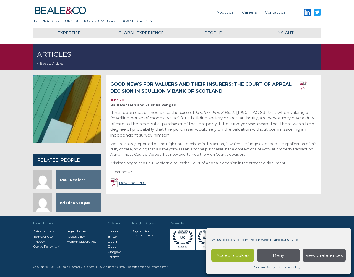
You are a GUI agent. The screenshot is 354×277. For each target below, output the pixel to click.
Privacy (39, 242)
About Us (225, 12)
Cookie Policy (264, 267)
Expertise (69, 32)
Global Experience (141, 32)
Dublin (113, 242)
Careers (249, 12)
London (113, 231)
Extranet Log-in (45, 231)
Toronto (113, 257)
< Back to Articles (50, 64)
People (213, 32)
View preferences (324, 255)
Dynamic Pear (159, 267)
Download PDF (308, 86)
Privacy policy (289, 267)
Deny (278, 255)
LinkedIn (307, 12)
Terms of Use (43, 237)
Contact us (275, 12)
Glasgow (114, 252)
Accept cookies (233, 255)
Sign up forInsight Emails (143, 233)
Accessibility (76, 237)
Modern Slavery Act (81, 242)
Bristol (113, 237)
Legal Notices (76, 231)
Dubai (112, 247)
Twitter (317, 12)
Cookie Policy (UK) (47, 247)
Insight (284, 32)
